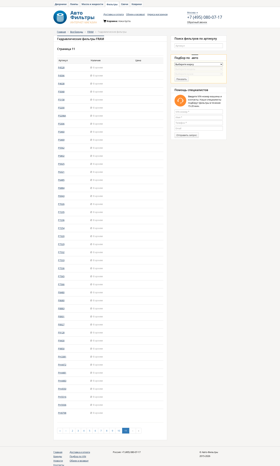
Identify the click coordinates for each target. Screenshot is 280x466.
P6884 (61, 188)
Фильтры (112, 4)
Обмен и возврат (135, 14)
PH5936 (62, 404)
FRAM (90, 31)
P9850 (61, 348)
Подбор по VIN (78, 456)
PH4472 (62, 364)
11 (125, 430)
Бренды (57, 456)
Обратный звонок (197, 22)
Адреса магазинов (157, 14)
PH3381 (62, 356)
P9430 (61, 340)
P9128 (61, 332)
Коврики (137, 4)
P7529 (61, 244)
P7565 (61, 276)
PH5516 (62, 396)
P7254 (61, 228)
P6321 (61, 171)
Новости (58, 460)
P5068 (61, 91)
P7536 (61, 268)
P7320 (61, 236)
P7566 (61, 284)
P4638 (61, 83)
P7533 (61, 260)
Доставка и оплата (113, 14)
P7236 (61, 220)
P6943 (61, 196)
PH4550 (62, 388)
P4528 (61, 67)
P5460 (61, 131)
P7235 (61, 212)
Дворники (61, 4)
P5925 (61, 163)
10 (119, 430)
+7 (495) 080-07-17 (204, 17)
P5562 (61, 147)
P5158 (61, 99)
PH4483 (62, 380)
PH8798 (62, 412)
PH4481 (62, 372)
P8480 (61, 292)
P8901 (61, 316)
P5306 (61, 123)
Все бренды (76, 31)
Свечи (124, 4)
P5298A (62, 115)
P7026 (61, 204)
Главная (61, 31)
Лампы (74, 4)
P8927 (61, 324)
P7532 (61, 252)
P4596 (61, 75)
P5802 (61, 155)
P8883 (61, 308)
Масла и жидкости (92, 4)
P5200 (61, 107)
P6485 (61, 180)
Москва (192, 12)
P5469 (61, 139)
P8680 (61, 300)
